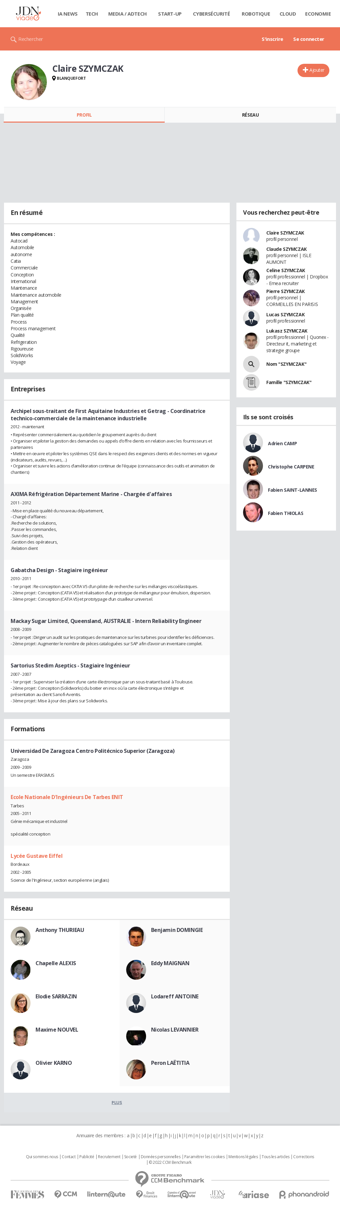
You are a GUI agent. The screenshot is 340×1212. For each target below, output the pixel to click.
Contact (68, 1157)
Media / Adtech (127, 13)
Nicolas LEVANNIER (175, 1029)
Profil (84, 115)
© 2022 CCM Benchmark (170, 1162)
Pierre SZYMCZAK (285, 291)
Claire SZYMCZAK (285, 233)
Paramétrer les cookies (204, 1157)
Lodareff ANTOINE (175, 996)
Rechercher (30, 39)
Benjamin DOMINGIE (177, 930)
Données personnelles (161, 1157)
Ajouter (316, 70)
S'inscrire (272, 39)
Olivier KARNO (54, 1062)
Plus (117, 1102)
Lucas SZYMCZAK (285, 314)
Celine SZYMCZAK (285, 270)
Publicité (86, 1157)
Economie (318, 13)
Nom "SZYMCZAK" (286, 364)
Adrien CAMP (282, 443)
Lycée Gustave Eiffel (37, 855)
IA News (68, 13)
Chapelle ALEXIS (56, 963)
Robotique (256, 13)
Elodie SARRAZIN (56, 996)
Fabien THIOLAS (285, 513)
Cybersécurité (211, 13)
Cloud (288, 13)
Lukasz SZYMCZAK (286, 331)
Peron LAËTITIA (170, 1062)
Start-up (170, 13)
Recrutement (109, 1157)
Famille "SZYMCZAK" (288, 382)
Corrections (303, 1157)
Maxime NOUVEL (57, 1029)
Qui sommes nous (42, 1157)
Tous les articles (276, 1157)
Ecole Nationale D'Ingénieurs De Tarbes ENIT (67, 797)
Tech (92, 13)
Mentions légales (243, 1157)
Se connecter (308, 39)
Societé (130, 1157)
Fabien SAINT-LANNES (292, 490)
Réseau (250, 115)
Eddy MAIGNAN (170, 963)
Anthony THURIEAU (60, 930)
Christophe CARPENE (291, 466)
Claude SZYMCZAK (286, 249)
